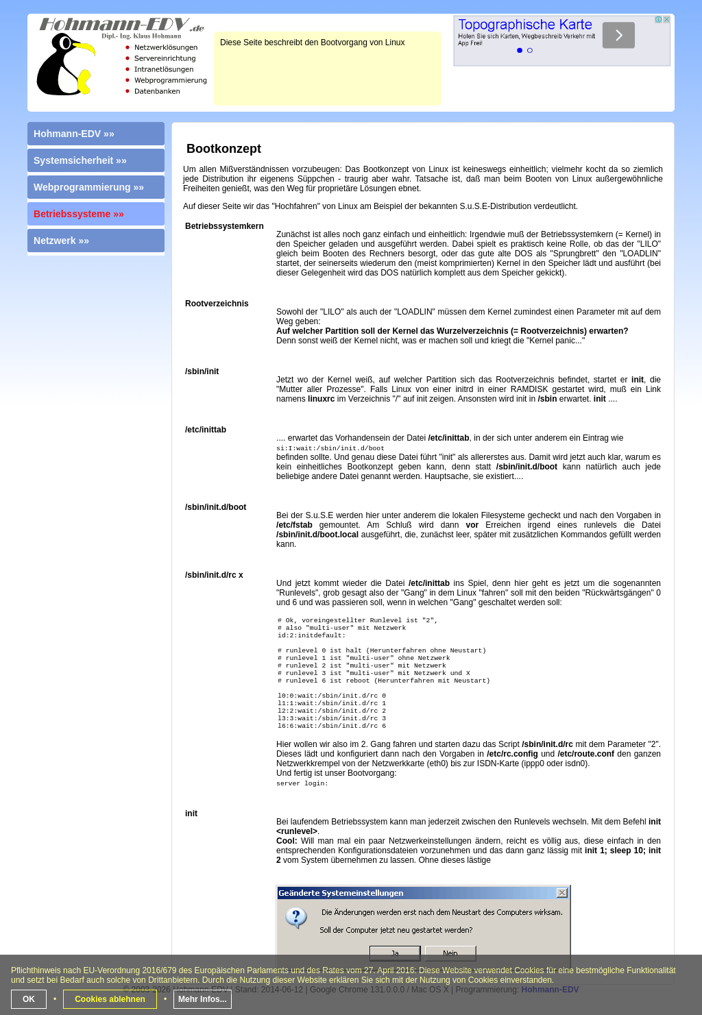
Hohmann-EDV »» (74, 133)
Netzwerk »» (61, 240)
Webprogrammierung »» (89, 187)
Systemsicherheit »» (80, 160)
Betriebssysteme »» (79, 213)
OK (29, 999)
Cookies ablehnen (110, 999)
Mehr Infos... (202, 999)
